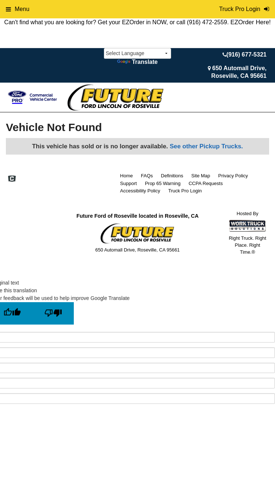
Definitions (172, 175)
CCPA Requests (206, 183)
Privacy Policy (233, 175)
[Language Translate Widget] (137, 53)
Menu (17, 9)
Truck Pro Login (185, 190)
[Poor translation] (53, 313)
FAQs (147, 175)
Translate (137, 62)
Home (126, 175)
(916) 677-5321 (247, 54)
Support (128, 183)
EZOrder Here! (250, 22)
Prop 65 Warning (163, 183)
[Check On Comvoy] (12, 179)
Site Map (200, 175)
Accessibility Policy (140, 190)
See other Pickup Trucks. (206, 146)
